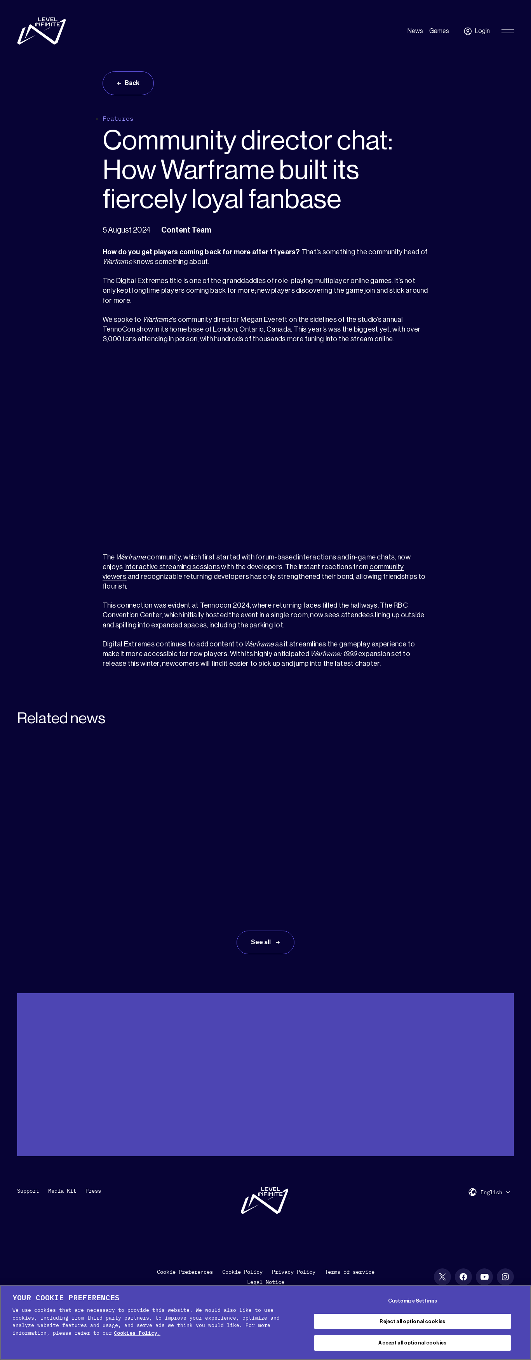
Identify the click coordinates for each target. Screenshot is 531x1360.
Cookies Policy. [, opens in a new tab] (137, 1333)
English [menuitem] (491, 1192)
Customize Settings (412, 1300)
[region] (265, 1322)
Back (132, 83)
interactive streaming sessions (172, 566)
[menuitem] (495, 1192)
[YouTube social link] (484, 1276)
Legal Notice (265, 1281)
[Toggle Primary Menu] (507, 31)
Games (439, 31)
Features (118, 118)
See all (261, 942)
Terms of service (349, 1271)
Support (28, 1190)
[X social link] (442, 1276)
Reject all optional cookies (412, 1321)
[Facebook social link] (463, 1276)
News (415, 31)
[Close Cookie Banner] (518, 1321)
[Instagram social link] (505, 1276)
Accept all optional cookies (412, 1342)
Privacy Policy (293, 1271)
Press (93, 1190)
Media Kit (62, 1190)
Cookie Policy (242, 1271)
